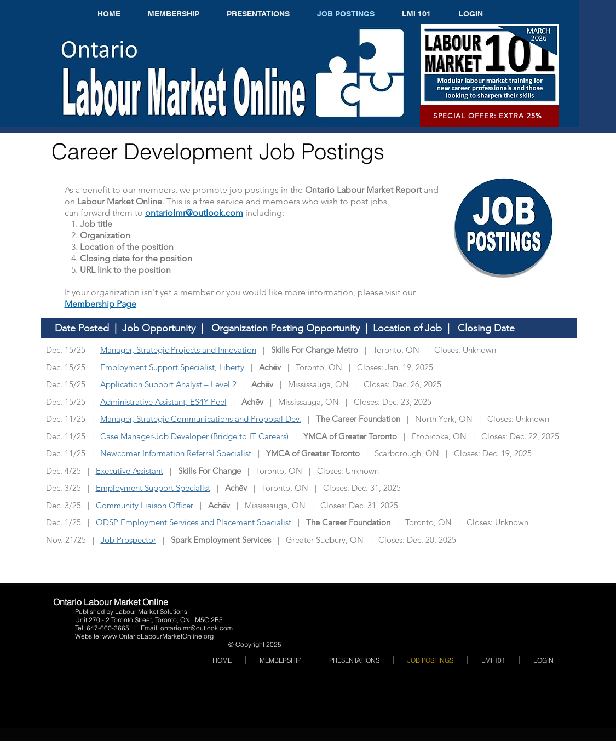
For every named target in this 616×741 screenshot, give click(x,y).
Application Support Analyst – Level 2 (168, 384)
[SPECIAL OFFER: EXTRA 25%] (489, 116)
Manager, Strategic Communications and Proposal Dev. (200, 418)
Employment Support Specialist (153, 487)
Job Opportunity (158, 328)
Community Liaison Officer (144, 505)
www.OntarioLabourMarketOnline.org (158, 636)
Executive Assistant (129, 471)
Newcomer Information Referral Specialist (175, 453)
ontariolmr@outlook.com (196, 628)
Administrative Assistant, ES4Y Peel (163, 402)
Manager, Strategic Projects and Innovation (178, 349)
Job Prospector (128, 540)
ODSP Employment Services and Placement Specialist (193, 522)
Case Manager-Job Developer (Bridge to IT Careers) (194, 436)
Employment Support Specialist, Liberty (172, 367)
